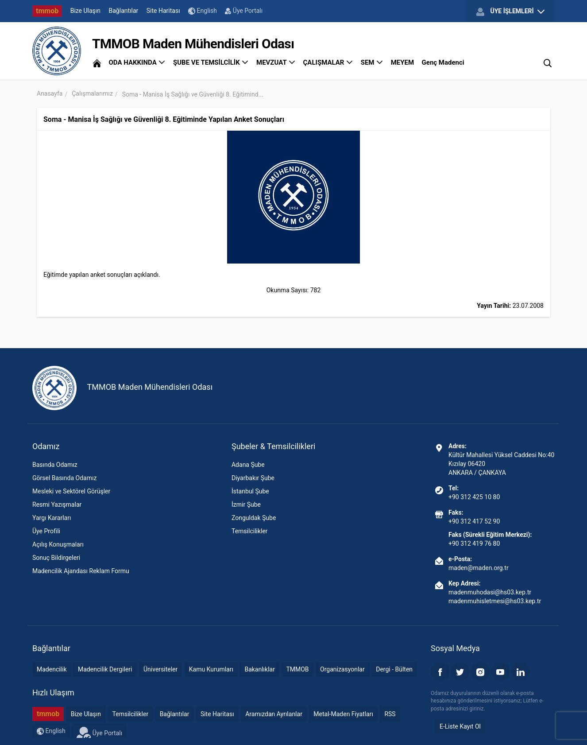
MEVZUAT (275, 62)
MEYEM (402, 62)
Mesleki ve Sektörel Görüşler (71, 491)
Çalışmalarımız (92, 93)
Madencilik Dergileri (105, 669)
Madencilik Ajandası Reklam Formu (80, 570)
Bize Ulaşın (85, 10)
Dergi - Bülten (394, 669)
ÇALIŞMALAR (328, 62)
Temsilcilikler (250, 531)
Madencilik (52, 669)
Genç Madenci (443, 62)
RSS (389, 714)
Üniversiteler (160, 669)
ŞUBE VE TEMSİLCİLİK (211, 62)
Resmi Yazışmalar (56, 504)
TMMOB (297, 669)
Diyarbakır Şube (253, 477)
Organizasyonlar (342, 669)
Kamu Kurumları (211, 669)
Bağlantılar (124, 10)
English (202, 11)
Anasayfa (49, 93)
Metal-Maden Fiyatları (343, 714)
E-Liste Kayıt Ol (460, 726)
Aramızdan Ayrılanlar (273, 714)
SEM (372, 62)
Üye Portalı (244, 10)
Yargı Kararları (51, 517)
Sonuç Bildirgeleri (56, 557)
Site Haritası (163, 10)
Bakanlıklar (259, 669)
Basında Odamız (54, 464)
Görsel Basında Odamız (64, 477)
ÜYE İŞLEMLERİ (510, 12)
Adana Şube (248, 464)
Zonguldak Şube (254, 517)
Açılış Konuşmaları (58, 544)
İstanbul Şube (250, 491)
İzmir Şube (246, 504)
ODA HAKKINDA (136, 62)
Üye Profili (46, 531)
